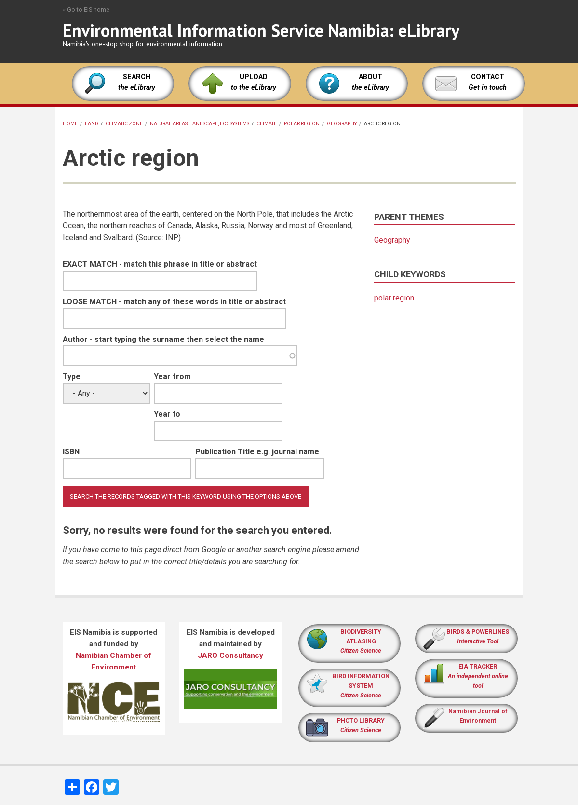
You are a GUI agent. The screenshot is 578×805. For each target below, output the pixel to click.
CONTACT (487, 77)
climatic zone (124, 123)
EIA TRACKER (477, 666)
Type (72, 376)
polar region (302, 123)
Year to (167, 414)
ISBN (71, 451)
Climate (266, 123)
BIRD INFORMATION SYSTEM (361, 685)
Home (70, 123)
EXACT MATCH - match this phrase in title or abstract (160, 264)
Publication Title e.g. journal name (257, 451)
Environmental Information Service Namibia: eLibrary (261, 30)
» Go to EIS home (86, 9)
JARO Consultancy (230, 655)
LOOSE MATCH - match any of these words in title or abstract (174, 301)
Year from (172, 376)
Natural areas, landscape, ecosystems (199, 123)
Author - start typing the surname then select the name (163, 339)
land (91, 123)
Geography (342, 123)
